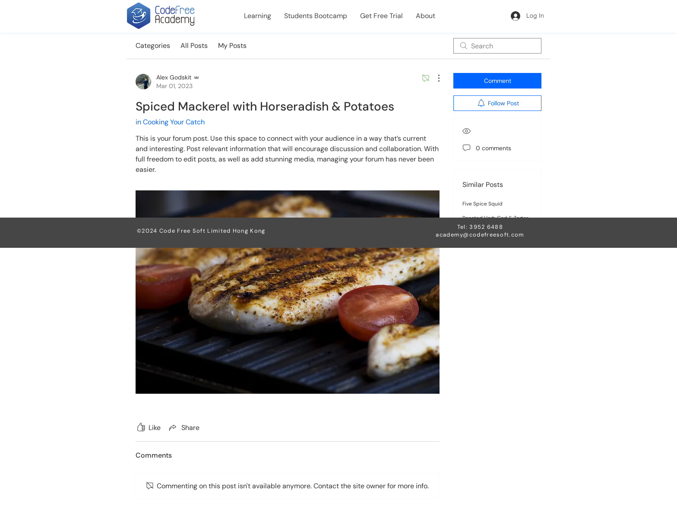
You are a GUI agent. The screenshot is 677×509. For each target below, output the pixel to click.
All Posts (194, 45)
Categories (153, 45)
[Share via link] (183, 427)
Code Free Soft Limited (196, 230)
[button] (257, 16)
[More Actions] (434, 78)
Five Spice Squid (482, 203)
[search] (497, 46)
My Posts (232, 45)
